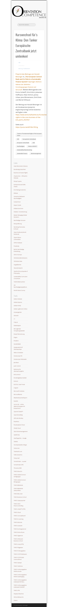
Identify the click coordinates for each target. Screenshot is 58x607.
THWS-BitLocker (18, 494)
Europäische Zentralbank (29, 139)
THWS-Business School (20, 497)
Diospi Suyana (17, 181)
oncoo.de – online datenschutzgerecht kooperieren (19, 406)
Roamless (16, 421)
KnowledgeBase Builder (20, 378)
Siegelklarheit (17, 264)
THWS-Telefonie (18, 566)
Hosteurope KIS (18, 356)
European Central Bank (23, 142)
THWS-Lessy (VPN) (19, 544)
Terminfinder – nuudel (20, 461)
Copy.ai (16, 322)
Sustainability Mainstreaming (24, 150)
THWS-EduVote (18, 522)
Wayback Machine (19, 594)
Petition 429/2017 (32, 146)
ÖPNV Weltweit (18, 243)
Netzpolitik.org (18, 223)
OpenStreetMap (18, 415)
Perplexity (16, 246)
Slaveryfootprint (18, 268)
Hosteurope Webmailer (20, 359)
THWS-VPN (17, 590)
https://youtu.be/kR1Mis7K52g (27, 127)
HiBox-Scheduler (18, 352)
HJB (19, 62)
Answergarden (18, 312)
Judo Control (17, 366)
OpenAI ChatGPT (18, 411)
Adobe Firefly (17, 305)
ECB (18, 139)
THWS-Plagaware (18, 547)
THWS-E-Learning (18, 519)
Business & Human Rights (21, 173)
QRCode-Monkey (18, 418)
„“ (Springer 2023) (29, 79)
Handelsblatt (17, 344)
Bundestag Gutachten (20, 169)
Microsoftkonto (18, 394)
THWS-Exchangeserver (20, 529)
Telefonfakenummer (19, 282)
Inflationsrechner (18, 208)
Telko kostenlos (18, 455)
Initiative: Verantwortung (20, 212)
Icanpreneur (17, 202)
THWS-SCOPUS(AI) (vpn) (20, 554)
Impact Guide (17, 205)
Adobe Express (18, 302)
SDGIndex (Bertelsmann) (20, 258)
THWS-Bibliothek (18, 485)
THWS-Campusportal (19, 500)
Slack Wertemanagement (20, 431)
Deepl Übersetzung (19, 334)
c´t (14, 319)
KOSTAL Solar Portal (19, 384)
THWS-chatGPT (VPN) (19, 509)
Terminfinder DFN (18, 465)
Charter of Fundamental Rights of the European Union (29, 134)
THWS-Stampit (18, 563)
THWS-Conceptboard (19, 516)
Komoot (16, 381)
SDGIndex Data (18, 261)
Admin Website (18, 299)
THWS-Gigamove (18, 535)
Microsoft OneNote (19, 391)
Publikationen (26, 68)
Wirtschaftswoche (19, 597)
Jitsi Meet (16, 362)
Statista (16, 441)
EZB (34, 142)
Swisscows (16, 448)
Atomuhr (16, 315)
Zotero (16, 600)
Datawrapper (17, 325)
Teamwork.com (18, 451)
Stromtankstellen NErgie (20, 445)
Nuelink (16, 401)
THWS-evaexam (18, 525)
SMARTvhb (17, 435)
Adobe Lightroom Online (20, 309)
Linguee (16, 388)
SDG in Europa (18, 254)
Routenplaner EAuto (19, 425)
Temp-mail (16, 458)
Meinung (20, 68)
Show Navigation (40, 16)
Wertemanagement (36, 153)
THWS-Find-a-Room (19, 532)
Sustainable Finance (22, 153)
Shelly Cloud (17, 428)
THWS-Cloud (17, 512)
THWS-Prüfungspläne (19, 551)
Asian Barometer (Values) (20, 166)
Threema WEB (17, 468)
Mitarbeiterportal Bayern (20, 398)
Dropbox (16, 341)
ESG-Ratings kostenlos (20, 190)
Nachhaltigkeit (20, 146)
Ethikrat (16, 193)
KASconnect (17, 374)
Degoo (15, 337)
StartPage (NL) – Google (20, 438)
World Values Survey (19, 290)
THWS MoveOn (18, 471)
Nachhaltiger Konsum (19, 220)
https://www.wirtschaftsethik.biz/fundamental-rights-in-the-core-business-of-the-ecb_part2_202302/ (33, 117)
